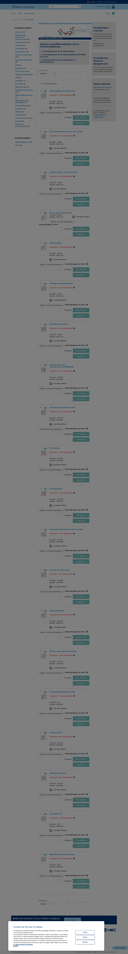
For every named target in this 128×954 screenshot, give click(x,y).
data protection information (24, 944)
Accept (85, 932)
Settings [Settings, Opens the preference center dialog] (85, 942)
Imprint (15, 946)
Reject (85, 937)
